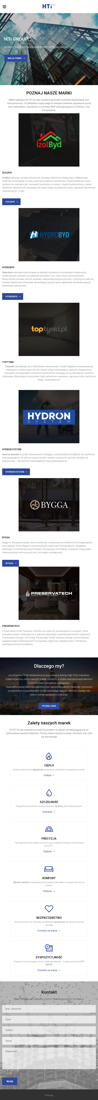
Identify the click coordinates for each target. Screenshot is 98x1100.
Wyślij (9, 1081)
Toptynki (47, 851)
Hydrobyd (47, 811)
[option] (49, 49)
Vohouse (47, 891)
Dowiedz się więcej (47, 930)
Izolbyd (47, 775)
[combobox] (49, 1041)
